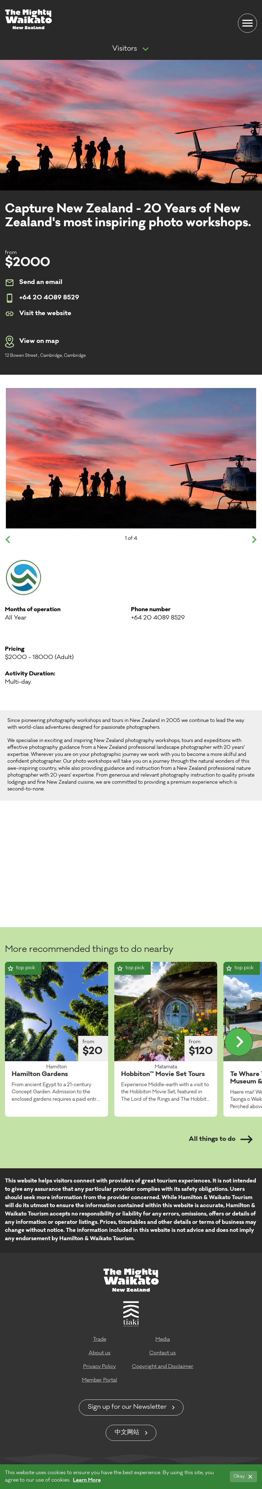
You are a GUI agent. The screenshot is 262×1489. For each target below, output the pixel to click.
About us (100, 1353)
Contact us (162, 1353)
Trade (99, 1339)
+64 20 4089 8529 (42, 298)
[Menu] (247, 23)
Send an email (33, 283)
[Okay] (243, 1476)
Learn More (87, 1480)
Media (162, 1339)
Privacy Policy (99, 1366)
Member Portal (99, 1380)
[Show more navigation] (145, 49)
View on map (32, 342)
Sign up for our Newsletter (127, 1407)
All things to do (221, 1139)
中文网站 (127, 1433)
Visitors (124, 49)
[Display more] (239, 1042)
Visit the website (38, 314)
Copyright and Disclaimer (162, 1366)
